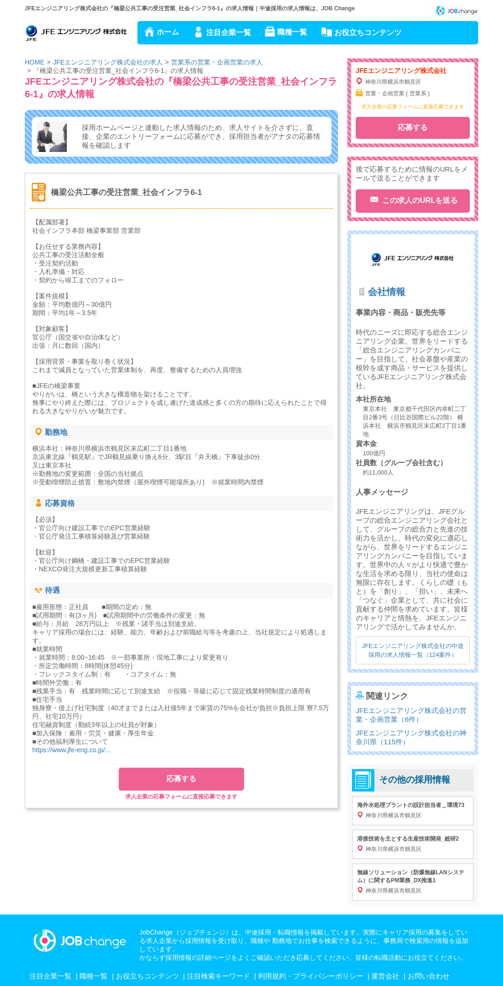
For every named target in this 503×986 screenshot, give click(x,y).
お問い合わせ (429, 976)
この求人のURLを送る (419, 200)
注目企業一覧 (228, 32)
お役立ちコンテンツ (368, 32)
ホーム (168, 32)
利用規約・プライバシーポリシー (310, 976)
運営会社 (385, 976)
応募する (181, 779)
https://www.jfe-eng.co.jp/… (72, 750)
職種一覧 (292, 32)
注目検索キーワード (218, 976)
